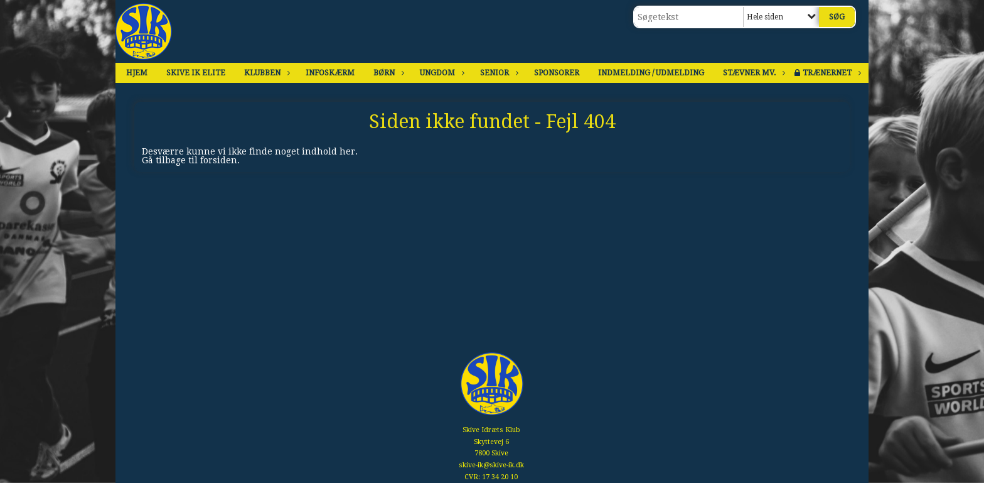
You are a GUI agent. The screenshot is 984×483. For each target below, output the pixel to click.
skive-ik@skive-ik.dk (491, 465)
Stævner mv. (752, 72)
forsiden (218, 160)
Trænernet (830, 72)
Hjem (136, 72)
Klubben (265, 72)
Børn (387, 72)
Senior (497, 72)
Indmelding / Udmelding (651, 72)
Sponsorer (556, 72)
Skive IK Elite (195, 72)
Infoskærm (330, 72)
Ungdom (440, 72)
